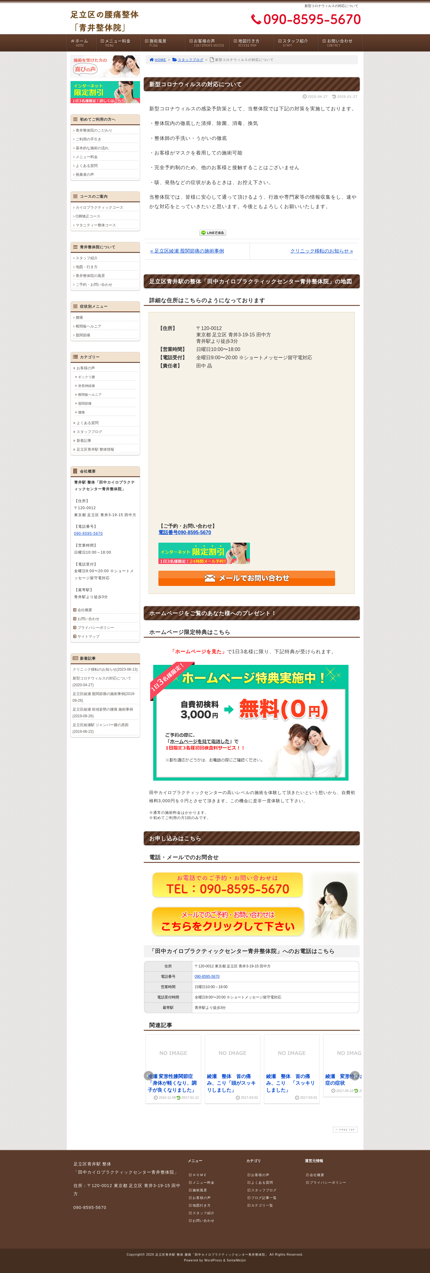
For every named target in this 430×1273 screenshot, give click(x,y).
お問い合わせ (342, 43)
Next (355, 1076)
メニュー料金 (120, 43)
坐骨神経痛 (86, 386)
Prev (149, 1076)
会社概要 (85, 610)
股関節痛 (83, 335)
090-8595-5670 (207, 976)
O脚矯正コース (88, 216)
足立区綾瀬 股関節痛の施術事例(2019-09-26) (104, 697)
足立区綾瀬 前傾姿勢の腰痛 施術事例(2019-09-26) (103, 712)
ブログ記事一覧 (262, 1198)
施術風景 (164, 43)
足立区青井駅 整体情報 (95, 449)
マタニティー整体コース (96, 225)
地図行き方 (253, 43)
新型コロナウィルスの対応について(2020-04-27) (102, 681)
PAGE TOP (344, 1130)
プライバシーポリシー (96, 628)
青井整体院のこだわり (94, 130)
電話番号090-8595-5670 (184, 532)
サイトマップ (88, 636)
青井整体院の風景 (90, 276)
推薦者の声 (85, 174)
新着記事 (84, 440)
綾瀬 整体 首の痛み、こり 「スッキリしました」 (290, 1083)
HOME (157, 60)
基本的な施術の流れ (92, 148)
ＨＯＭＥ (197, 1175)
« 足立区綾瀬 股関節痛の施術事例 (187, 251)
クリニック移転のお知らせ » (321, 251)
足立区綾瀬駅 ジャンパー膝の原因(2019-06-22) (100, 728)
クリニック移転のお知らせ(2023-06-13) (105, 669)
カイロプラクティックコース (99, 207)
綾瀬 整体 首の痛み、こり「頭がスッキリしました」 (231, 1083)
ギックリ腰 (86, 377)
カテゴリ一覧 (260, 1205)
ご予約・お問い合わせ (94, 284)
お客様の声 (209, 43)
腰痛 (79, 317)
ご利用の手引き (88, 139)
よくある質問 (87, 166)
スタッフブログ (188, 60)
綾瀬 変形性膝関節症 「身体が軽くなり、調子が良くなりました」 (173, 1083)
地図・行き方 (87, 267)
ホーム (83, 43)
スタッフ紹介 (298, 43)
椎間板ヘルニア (88, 326)
